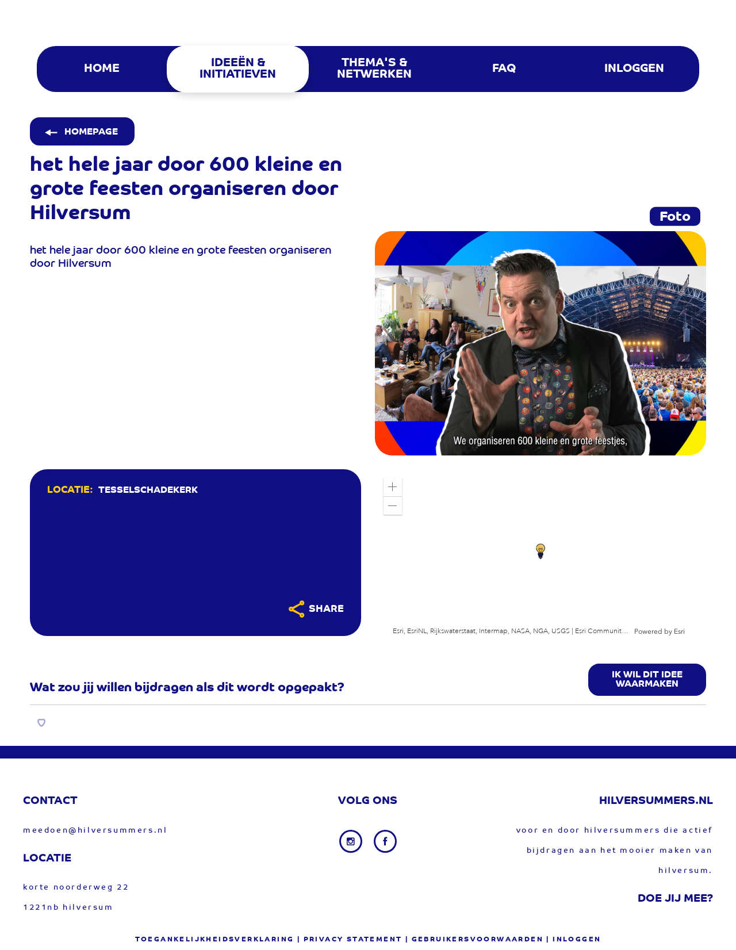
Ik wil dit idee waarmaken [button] (647, 680)
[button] (393, 487)
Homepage (80, 132)
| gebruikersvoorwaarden (474, 939)
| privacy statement (349, 939)
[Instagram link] (352, 841)
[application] (540, 552)
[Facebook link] (385, 841)
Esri (679, 631)
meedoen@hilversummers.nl (95, 830)
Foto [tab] (675, 217)
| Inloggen (573, 939)
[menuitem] (101, 69)
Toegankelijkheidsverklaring (214, 939)
